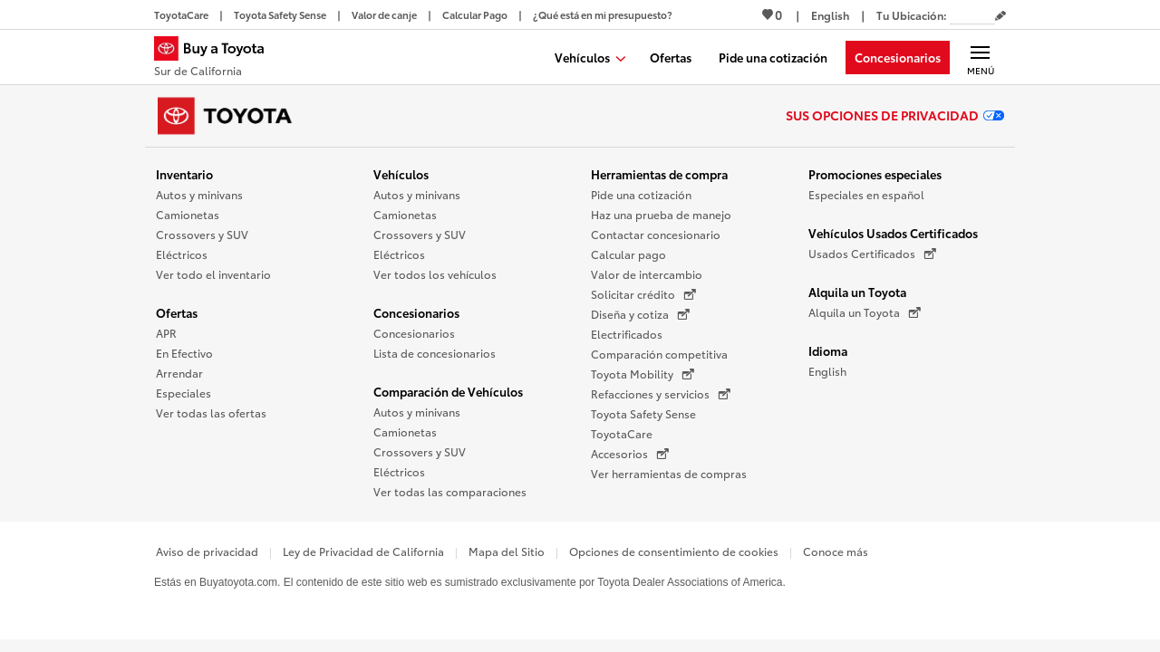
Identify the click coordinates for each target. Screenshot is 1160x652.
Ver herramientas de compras (669, 473)
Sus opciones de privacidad (895, 115)
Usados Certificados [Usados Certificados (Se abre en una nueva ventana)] (872, 254)
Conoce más (835, 551)
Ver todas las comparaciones (450, 491)
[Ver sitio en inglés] (830, 15)
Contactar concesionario (655, 234)
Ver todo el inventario (213, 274)
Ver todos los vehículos (435, 274)
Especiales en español (866, 194)
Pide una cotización (641, 194)
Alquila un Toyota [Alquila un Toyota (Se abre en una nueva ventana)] (864, 312)
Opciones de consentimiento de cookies (673, 551)
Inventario (184, 174)
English (827, 371)
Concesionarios (416, 312)
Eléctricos (182, 254)
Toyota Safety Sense (643, 413)
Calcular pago (628, 254)
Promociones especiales (875, 174)
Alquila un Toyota (857, 291)
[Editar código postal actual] (1000, 16)
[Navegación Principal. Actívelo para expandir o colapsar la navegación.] (980, 57)
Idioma (827, 350)
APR (166, 332)
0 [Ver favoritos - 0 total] (772, 14)
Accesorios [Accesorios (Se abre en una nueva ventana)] (630, 454)
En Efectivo (184, 352)
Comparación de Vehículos (448, 391)
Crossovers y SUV (202, 234)
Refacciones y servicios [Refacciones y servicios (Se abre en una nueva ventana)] (660, 394)
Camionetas (187, 214)
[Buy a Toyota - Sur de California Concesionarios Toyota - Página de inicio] (216, 59)
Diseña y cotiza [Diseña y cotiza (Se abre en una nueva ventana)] (640, 314)
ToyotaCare (621, 433)
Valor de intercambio (646, 274)
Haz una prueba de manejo (661, 214)
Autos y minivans (199, 194)
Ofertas (177, 312)
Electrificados (626, 333)
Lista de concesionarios (434, 352)
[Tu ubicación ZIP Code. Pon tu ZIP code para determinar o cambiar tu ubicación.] (972, 14)
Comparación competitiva (659, 353)
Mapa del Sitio (507, 551)
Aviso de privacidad (207, 551)
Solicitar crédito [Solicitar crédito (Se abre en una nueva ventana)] (643, 294)
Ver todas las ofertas (211, 412)
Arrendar (179, 372)
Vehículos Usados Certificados (893, 233)
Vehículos (401, 174)
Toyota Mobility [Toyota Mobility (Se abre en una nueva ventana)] (642, 374)
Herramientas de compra (659, 174)
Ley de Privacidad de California (363, 551)
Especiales (183, 392)
